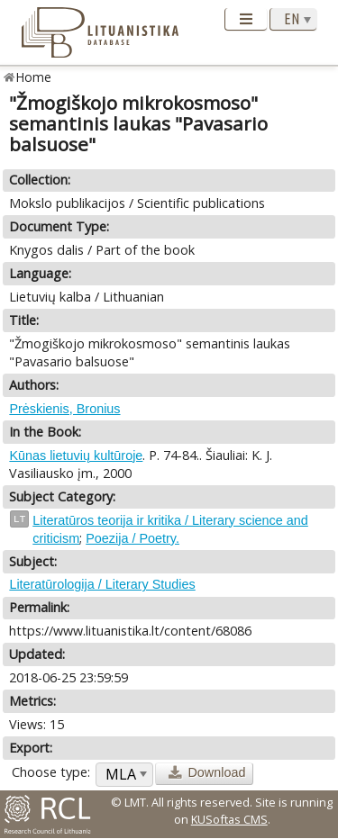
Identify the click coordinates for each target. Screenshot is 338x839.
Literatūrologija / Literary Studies (102, 584)
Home (33, 77)
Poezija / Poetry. (132, 538)
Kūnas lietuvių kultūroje (75, 455)
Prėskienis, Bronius (64, 408)
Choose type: (51, 771)
